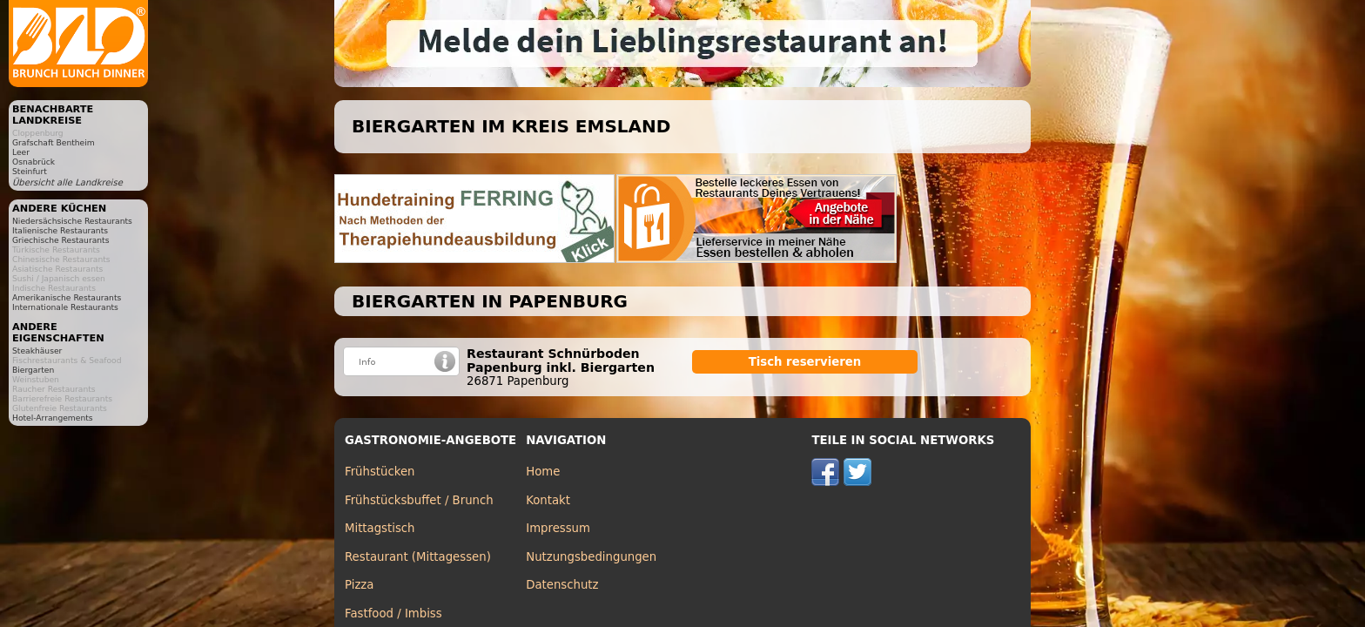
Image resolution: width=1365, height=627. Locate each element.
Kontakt (548, 500)
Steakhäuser (37, 350)
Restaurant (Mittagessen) (418, 556)
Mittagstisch (380, 528)
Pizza (359, 584)
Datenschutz (562, 584)
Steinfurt (29, 171)
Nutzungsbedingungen (591, 556)
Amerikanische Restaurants (66, 297)
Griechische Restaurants (60, 240)
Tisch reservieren (805, 361)
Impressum (558, 528)
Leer (21, 152)
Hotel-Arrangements (52, 417)
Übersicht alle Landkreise (67, 182)
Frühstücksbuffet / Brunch (419, 500)
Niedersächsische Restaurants (72, 221)
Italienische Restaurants (60, 230)
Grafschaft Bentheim (53, 142)
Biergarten (33, 369)
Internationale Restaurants (65, 307)
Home (543, 471)
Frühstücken (380, 471)
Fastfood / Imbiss (393, 613)
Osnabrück (33, 161)
